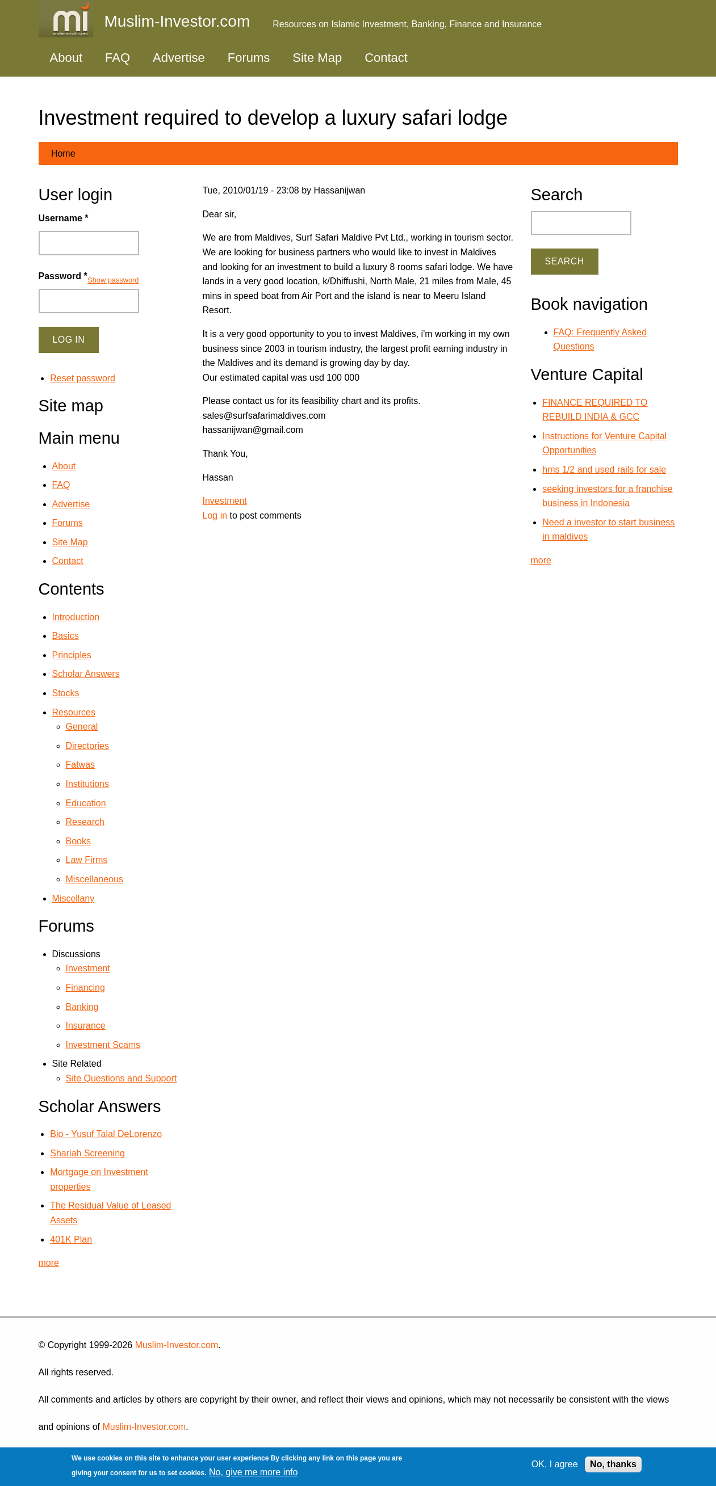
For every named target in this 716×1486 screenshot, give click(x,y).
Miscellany (73, 898)
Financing (85, 987)
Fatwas (80, 764)
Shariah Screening (87, 1153)
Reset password (82, 378)
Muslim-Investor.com (177, 1345)
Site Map (317, 57)
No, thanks (613, 1464)
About (66, 57)
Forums (249, 57)
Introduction (76, 617)
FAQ (117, 57)
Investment (225, 501)
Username (64, 218)
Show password (113, 280)
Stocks (65, 693)
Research (85, 822)
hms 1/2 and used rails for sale (604, 469)
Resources (73, 712)
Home (63, 153)
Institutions (87, 784)
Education (86, 803)
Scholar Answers (86, 674)
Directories (87, 746)
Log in (215, 515)
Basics (65, 636)
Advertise (179, 57)
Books (78, 841)
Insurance (86, 1025)
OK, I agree (554, 1464)
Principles (71, 655)
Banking (82, 1007)
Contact (386, 57)
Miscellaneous (94, 879)
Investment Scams (103, 1045)
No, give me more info (253, 1472)
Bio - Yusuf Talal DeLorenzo (106, 1134)
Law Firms (87, 860)
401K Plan (71, 1239)
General (82, 726)
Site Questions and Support (121, 1078)
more (49, 1263)
